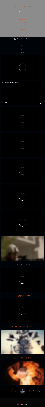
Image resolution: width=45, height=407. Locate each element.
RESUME (31, 392)
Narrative (22, 19)
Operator (22, 33)
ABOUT (39, 392)
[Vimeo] (26, 404)
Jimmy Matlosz (22, 6)
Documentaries (22, 29)
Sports (22, 45)
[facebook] (15, 404)
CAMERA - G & (13, 390)
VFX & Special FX (22, 42)
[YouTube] (22, 404)
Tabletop (22, 52)
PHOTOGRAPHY (5, 391)
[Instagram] (18, 404)
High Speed (22, 49)
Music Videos (22, 26)
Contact (22, 36)
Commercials (22, 22)
